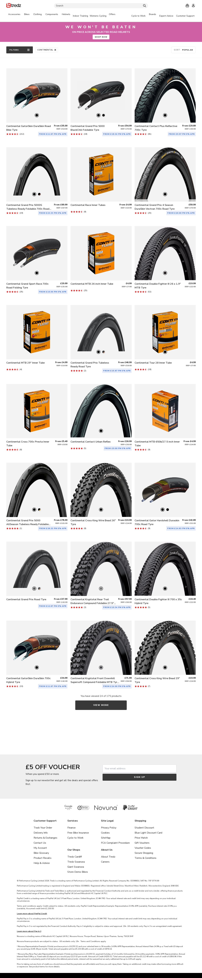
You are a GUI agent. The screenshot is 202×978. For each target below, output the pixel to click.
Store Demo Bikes (77, 872)
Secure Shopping (144, 853)
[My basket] (187, 5)
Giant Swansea (75, 867)
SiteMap (105, 838)
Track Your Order (43, 827)
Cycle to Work (75, 838)
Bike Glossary (41, 853)
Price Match (141, 838)
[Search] (101, 5)
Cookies (105, 832)
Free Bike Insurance (78, 832)
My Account (40, 848)
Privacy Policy (108, 827)
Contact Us (40, 843)
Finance (71, 827)
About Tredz (108, 856)
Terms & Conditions (145, 858)
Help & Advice (42, 863)
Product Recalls (42, 858)
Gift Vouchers (142, 843)
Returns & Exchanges (45, 838)
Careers (105, 862)
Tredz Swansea (76, 862)
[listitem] (36, 100)
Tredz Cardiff (74, 856)
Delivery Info (41, 832)
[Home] (13, 6)
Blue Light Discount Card (148, 832)
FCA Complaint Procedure (115, 843)
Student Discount (144, 827)
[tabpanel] (62, 16)
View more (101, 705)
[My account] (193, 5)
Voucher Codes (143, 848)
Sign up (139, 777)
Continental (46, 50)
